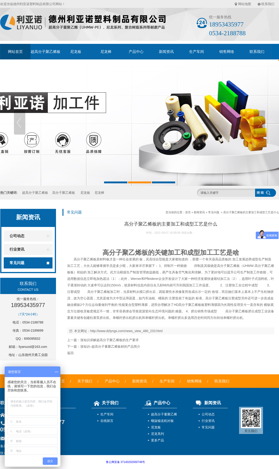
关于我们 (84, 381)
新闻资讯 (166, 52)
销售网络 (226, 52)
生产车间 (196, 52)
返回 (70, 353)
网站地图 (244, 4)
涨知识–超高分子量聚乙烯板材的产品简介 (110, 346)
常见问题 (213, 212)
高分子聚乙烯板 (63, 192)
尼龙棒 (106, 52)
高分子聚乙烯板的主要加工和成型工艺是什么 (251, 212)
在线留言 (106, 421)
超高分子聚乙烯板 (45, 52)
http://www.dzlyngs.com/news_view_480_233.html (126, 331)
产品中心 (136, 52)
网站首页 (15, 52)
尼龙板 (75, 52)
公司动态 (208, 414)
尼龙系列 (157, 434)
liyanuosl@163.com (33, 347)
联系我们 (267, 4)
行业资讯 (208, 421)
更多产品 (157, 440)
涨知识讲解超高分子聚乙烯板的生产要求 (109, 340)
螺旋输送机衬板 (162, 421)
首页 (188, 212)
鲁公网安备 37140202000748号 (125, 462)
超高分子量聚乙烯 (164, 414)
